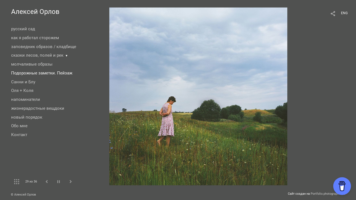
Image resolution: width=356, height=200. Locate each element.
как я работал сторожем (35, 37)
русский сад (23, 28)
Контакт (19, 134)
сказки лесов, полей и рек (37, 55)
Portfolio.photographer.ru (328, 194)
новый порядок (26, 117)
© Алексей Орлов (23, 194)
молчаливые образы (32, 64)
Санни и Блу (23, 81)
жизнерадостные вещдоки (37, 108)
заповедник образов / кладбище (43, 46)
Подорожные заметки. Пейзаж (41, 73)
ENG (344, 13)
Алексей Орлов (35, 12)
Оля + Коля (22, 90)
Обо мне (19, 125)
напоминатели (25, 99)
